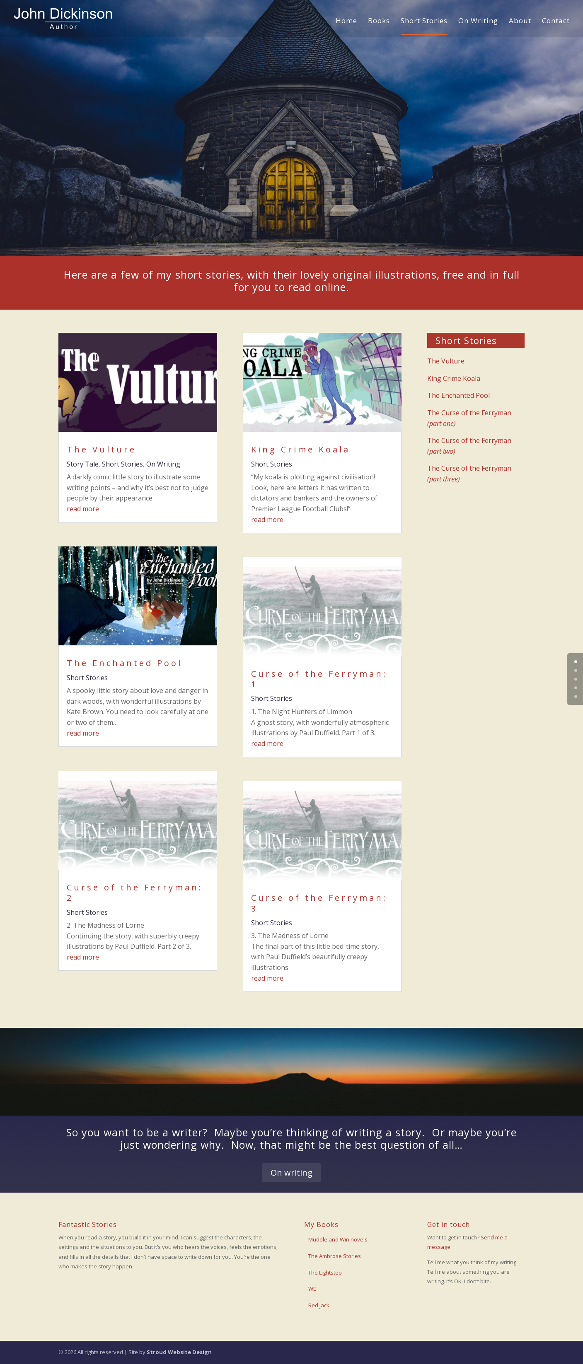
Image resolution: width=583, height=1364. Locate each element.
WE (312, 1288)
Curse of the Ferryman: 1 (319, 679)
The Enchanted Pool (124, 663)
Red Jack (318, 1305)
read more (83, 508)
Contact (556, 21)
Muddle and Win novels (338, 1239)
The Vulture (101, 449)
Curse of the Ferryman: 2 (135, 892)
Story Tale (83, 464)
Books (379, 21)
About (520, 21)
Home (346, 21)
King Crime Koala (300, 449)
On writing (291, 1172)
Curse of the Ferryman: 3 (319, 903)
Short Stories (424, 21)
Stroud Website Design (179, 1352)
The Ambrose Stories (334, 1256)
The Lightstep (325, 1272)
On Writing (478, 21)
